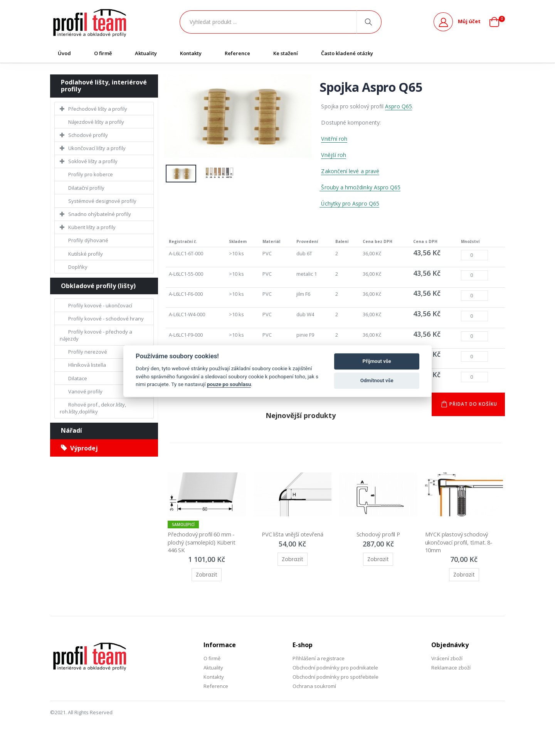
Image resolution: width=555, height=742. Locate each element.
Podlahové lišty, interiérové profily (104, 85)
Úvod (64, 53)
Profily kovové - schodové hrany (106, 318)
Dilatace (77, 378)
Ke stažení (285, 53)
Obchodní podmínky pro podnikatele (335, 668)
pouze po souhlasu (229, 384)
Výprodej (79, 448)
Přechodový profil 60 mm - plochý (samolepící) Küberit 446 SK (203, 543)
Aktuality (146, 53)
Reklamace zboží (451, 668)
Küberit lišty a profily (92, 227)
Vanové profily (85, 391)
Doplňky (77, 266)
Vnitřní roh (334, 138)
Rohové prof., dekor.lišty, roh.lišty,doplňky (93, 408)
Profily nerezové (87, 351)
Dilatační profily (86, 187)
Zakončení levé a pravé (350, 171)
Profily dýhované (88, 240)
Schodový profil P (378, 535)
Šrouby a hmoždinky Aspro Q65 (360, 187)
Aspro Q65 (398, 106)
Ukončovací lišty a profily (97, 148)
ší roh (339, 155)
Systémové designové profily (102, 200)
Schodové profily (88, 135)
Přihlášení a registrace (319, 659)
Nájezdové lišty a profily (96, 121)
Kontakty (191, 53)
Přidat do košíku (473, 405)
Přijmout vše (377, 361)
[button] (497, 22)
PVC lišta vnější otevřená (292, 535)
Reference (237, 53)
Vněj (326, 155)
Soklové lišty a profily (93, 161)
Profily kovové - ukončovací (100, 305)
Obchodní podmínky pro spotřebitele (335, 678)
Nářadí (71, 430)
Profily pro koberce (90, 174)
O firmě (103, 53)
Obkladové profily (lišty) (98, 286)
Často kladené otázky (347, 53)
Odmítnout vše (377, 380)
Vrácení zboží (446, 659)
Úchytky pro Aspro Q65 (350, 203)
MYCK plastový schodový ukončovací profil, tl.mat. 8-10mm (459, 543)
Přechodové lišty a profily (97, 108)
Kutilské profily (85, 253)
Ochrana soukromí (314, 687)
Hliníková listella (87, 364)
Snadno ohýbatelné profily (99, 214)
